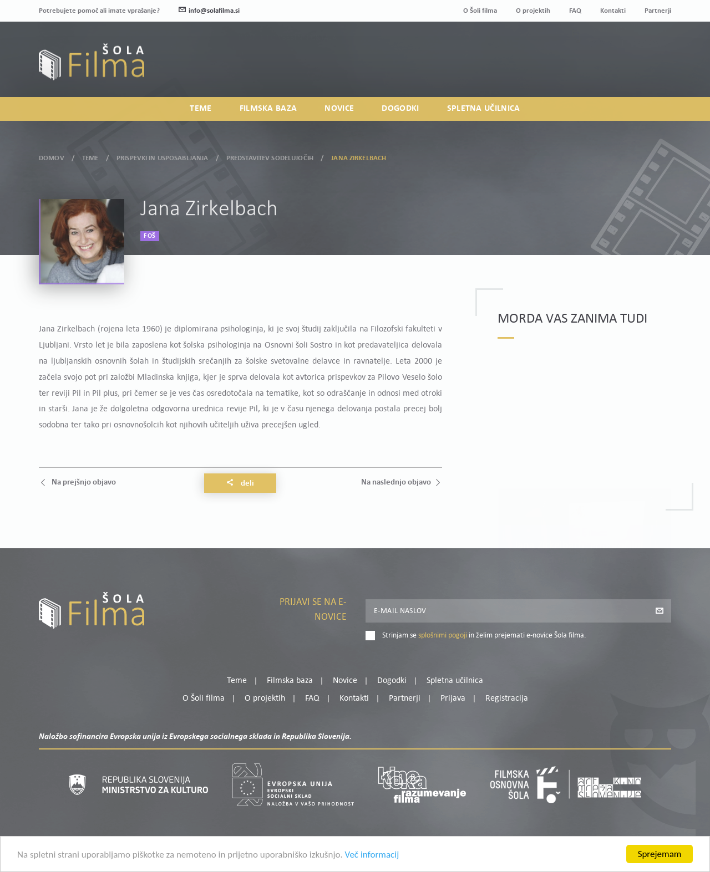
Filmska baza (268, 108)
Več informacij (372, 857)
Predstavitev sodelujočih (269, 156)
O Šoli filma (480, 10)
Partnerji (658, 10)
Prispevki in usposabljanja (162, 156)
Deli (240, 483)
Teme (200, 108)
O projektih (533, 10)
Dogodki (400, 108)
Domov (51, 156)
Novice (339, 108)
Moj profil (614, 54)
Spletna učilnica (483, 108)
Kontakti (613, 10)
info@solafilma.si (209, 10)
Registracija (652, 68)
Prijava (602, 68)
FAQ (575, 10)
